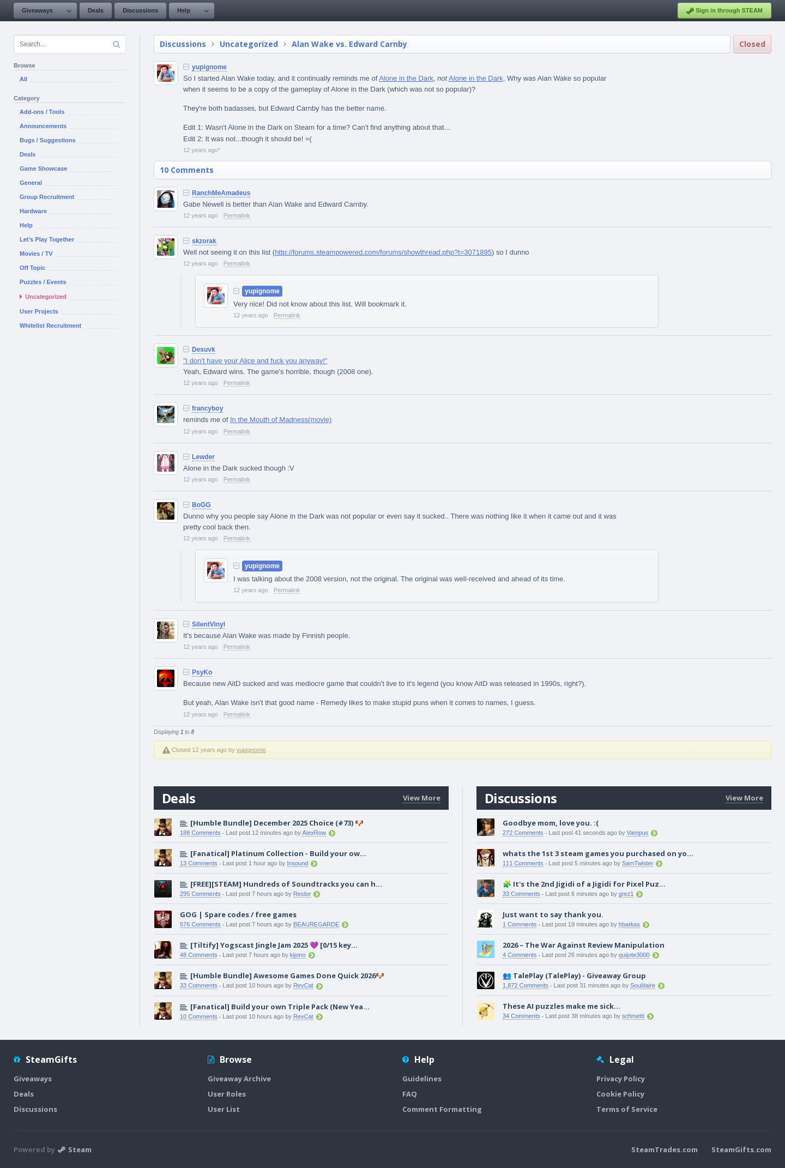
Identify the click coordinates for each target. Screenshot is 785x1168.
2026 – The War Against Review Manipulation (584, 945)
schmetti (633, 1016)
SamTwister (637, 863)
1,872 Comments (525, 985)
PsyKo (202, 672)
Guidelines (422, 1078)
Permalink (237, 215)
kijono (298, 955)
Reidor (302, 893)
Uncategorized (249, 44)
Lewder (203, 457)
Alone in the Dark (406, 78)
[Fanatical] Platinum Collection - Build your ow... (278, 853)
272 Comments (523, 832)
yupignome (209, 67)
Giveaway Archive (239, 1078)
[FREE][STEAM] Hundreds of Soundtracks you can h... (286, 884)
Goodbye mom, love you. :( (551, 823)
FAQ (409, 1094)
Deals (96, 10)
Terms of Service (626, 1109)
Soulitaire (642, 985)
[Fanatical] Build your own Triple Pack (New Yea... (280, 1007)
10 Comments (187, 170)
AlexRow (313, 832)
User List (224, 1109)
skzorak (204, 241)
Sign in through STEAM (724, 11)
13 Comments (198, 863)
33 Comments (198, 985)
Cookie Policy (620, 1094)
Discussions (140, 10)
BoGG (201, 505)
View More (421, 798)
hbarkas (629, 924)
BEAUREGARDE (316, 924)
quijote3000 (634, 955)
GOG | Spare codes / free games (238, 914)
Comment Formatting (442, 1109)
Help (183, 10)
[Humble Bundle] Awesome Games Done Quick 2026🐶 (287, 975)
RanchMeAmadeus (221, 193)
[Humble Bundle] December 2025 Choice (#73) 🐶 (277, 823)
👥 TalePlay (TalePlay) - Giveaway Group (574, 975)
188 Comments (200, 832)
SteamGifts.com (741, 1149)
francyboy (207, 408)
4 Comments (519, 955)
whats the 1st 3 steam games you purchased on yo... (598, 853)
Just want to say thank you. (553, 914)
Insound (297, 863)
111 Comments (523, 863)
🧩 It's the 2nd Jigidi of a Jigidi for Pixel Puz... (584, 884)
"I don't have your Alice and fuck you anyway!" (255, 361)
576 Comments (200, 924)
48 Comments (198, 955)
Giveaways (37, 10)
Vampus (637, 832)
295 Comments (200, 893)
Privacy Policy (620, 1078)
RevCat (303, 985)
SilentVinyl (208, 624)
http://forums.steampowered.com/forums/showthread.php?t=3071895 (383, 252)
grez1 (626, 893)
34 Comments (521, 1016)
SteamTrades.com (664, 1149)
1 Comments (519, 924)
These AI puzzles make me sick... (561, 1006)
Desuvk (203, 349)
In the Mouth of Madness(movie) (280, 420)
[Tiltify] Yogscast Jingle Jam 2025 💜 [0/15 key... (274, 945)
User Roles (227, 1094)
